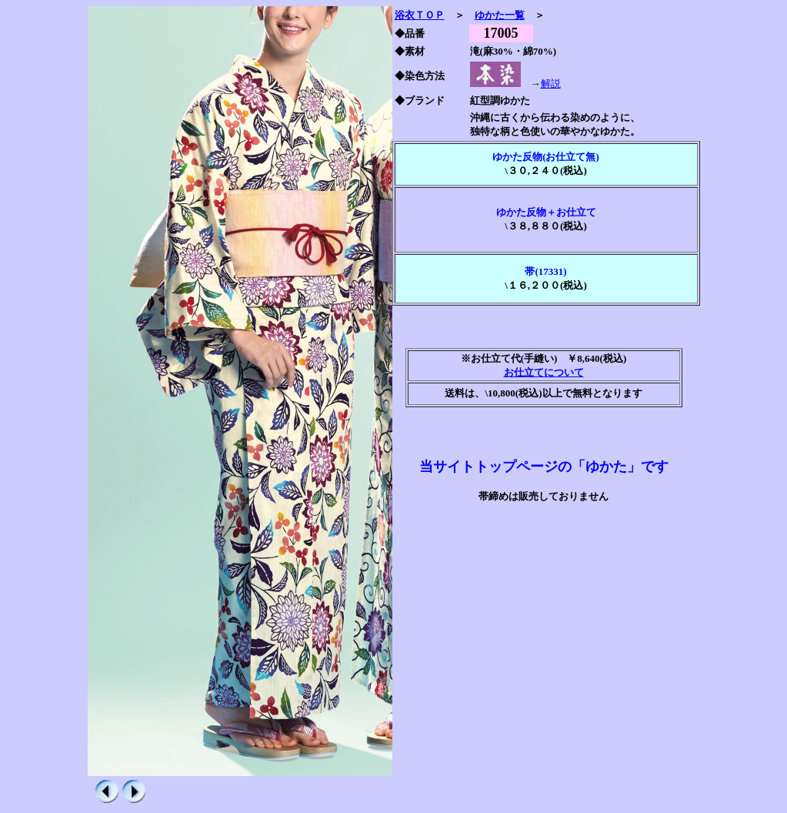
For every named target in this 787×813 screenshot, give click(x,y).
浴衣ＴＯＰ (420, 15)
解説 (551, 83)
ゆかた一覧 (500, 15)
